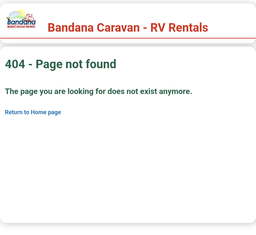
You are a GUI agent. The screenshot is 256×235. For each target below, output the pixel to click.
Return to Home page (33, 112)
